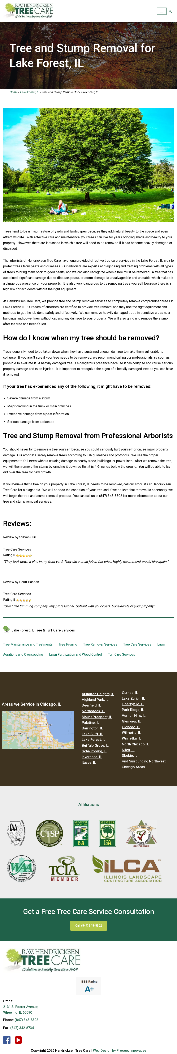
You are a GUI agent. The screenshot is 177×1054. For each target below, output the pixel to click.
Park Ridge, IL (133, 710)
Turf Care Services (121, 654)
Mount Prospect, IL (97, 717)
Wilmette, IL (131, 732)
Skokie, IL (129, 755)
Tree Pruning (68, 644)
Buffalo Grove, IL (95, 745)
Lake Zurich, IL (133, 698)
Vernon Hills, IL (134, 715)
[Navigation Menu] (162, 11)
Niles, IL (128, 750)
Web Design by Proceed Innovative (119, 1051)
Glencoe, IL (131, 727)
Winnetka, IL (131, 738)
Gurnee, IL (130, 693)
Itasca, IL (89, 762)
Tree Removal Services (100, 644)
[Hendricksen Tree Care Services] (28, 11)
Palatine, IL (90, 722)
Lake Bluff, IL (92, 734)
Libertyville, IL (133, 704)
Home (13, 92)
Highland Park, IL (95, 699)
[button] (170, 11)
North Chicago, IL (135, 744)
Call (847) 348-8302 (88, 925)
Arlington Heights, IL (98, 694)
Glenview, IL (131, 721)
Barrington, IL (92, 728)
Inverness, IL (92, 757)
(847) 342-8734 (22, 1028)
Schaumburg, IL (94, 751)
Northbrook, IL (93, 711)
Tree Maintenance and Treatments (28, 644)
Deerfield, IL (91, 705)
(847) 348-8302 (26, 1020)
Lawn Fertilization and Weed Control (75, 654)
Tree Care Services (137, 644)
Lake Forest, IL (29, 92)
